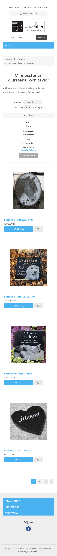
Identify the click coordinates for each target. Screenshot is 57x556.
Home (7, 59)
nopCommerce (33, 552)
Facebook (28, 528)
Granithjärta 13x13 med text (19, 450)
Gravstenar (18, 59)
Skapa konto (15, 8)
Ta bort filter (28, 155)
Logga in (27, 8)
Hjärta (28, 126)
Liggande (28, 143)
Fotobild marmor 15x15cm (18, 374)
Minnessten (28, 135)
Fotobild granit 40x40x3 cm (19, 297)
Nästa (51, 481)
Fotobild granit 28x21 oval (18, 220)
